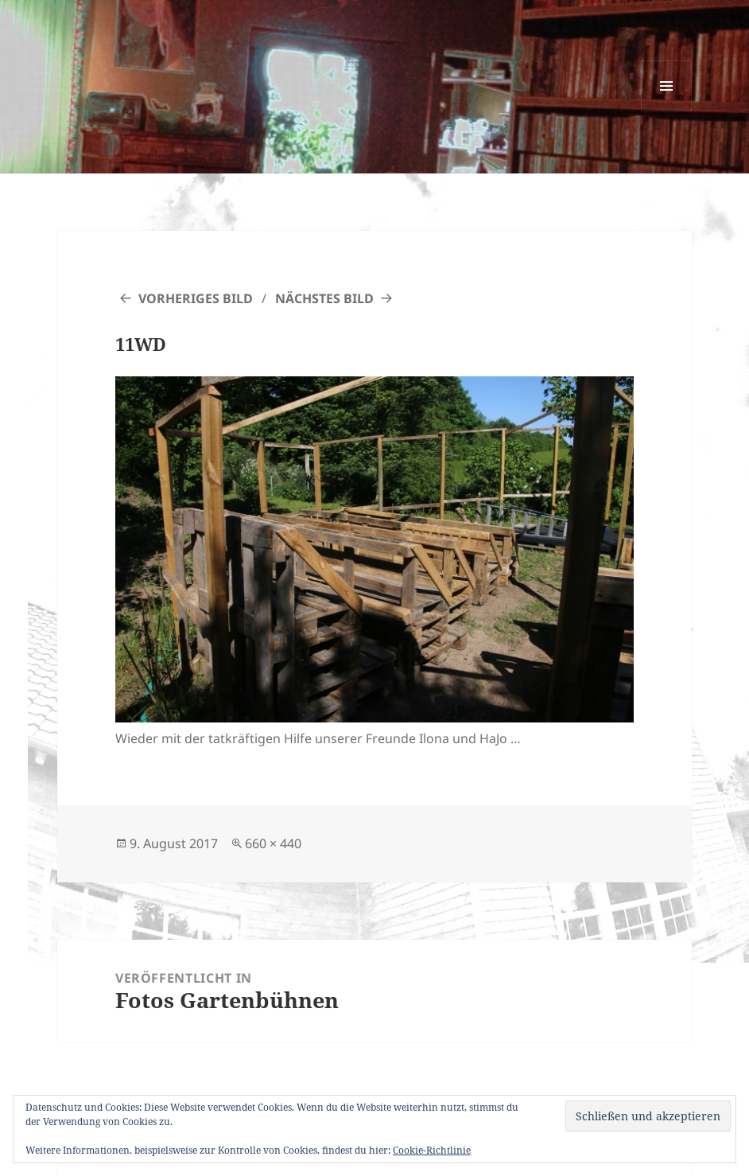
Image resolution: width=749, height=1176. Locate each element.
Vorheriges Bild (195, 298)
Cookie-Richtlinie (432, 1150)
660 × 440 (273, 843)
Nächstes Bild (324, 298)
